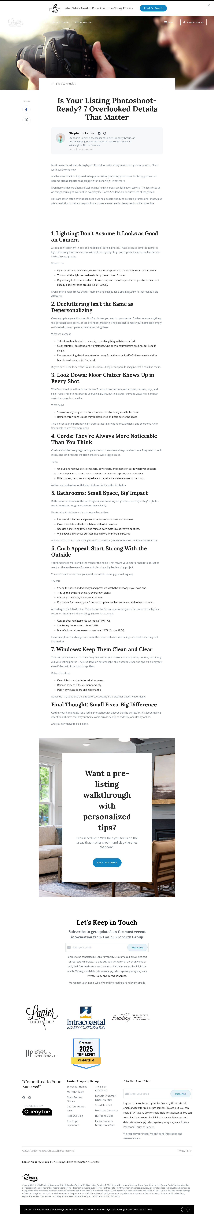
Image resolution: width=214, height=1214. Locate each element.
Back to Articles (66, 83)
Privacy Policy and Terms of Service (106, 976)
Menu (168, 22)
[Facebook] (23, 1097)
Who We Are (40, 22)
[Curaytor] (37, 1114)
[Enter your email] (99, 947)
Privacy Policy (185, 1150)
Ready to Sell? (84, 22)
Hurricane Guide (104, 1115)
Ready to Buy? (61, 22)
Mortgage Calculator (106, 1110)
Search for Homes (77, 1086)
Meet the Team (75, 1092)
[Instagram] (29, 1097)
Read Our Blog (75, 1115)
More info (157, 1209)
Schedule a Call (103, 1105)
